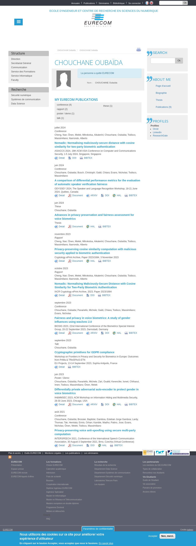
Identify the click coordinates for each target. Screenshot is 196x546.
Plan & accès (14, 453)
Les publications (72, 453)
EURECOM (16, 462)
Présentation (16, 465)
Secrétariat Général (21, 63)
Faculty (15, 80)
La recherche (100, 462)
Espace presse (17, 469)
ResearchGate (160, 135)
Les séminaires (91, 453)
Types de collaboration (152, 469)
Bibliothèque (119, 3)
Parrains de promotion (152, 488)
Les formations (53, 462)
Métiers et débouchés (55, 511)
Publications (89, 3)
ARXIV (93, 195)
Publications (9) (164, 107)
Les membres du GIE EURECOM (157, 465)
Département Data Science (105, 469)
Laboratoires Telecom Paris (106, 481)
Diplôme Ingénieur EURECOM (59, 488)
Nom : (90, 83)
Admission (50, 473)
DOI (74, 158)
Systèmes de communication (25, 99)
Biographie (161, 93)
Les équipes (99, 484)
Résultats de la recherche (105, 465)
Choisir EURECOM (54, 465)
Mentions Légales (53, 453)
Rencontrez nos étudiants (153, 473)
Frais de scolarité (53, 477)
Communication (19, 67)
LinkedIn (157, 132)
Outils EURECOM (32, 453)
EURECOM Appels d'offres (22, 477)
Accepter (152, 537)
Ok (185, 3)
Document (77, 195)
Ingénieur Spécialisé (55, 492)
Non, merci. (167, 537)
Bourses (49, 481)
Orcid (155, 129)
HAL (119, 195)
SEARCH (160, 53)
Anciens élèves (149, 492)
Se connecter (134, 3)
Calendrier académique (56, 469)
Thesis (159, 100)
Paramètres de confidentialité (98, 530)
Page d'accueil (163, 86)
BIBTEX (88, 158)
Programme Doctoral (55, 507)
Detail (62, 158)
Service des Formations (23, 71)
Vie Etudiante (149, 477)
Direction (15, 59)
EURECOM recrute (19, 473)
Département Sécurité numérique (108, 477)
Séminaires (104, 3)
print (138, 49)
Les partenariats (151, 462)
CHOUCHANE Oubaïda (66, 50)
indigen (190, 530)
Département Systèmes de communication (112, 473)
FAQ (48, 519)
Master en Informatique (56, 496)
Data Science (18, 103)
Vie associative (149, 484)
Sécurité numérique (21, 95)
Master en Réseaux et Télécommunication (64, 500)
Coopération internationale (57, 484)
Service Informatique (21, 75)
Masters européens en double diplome (62, 503)
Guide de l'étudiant (151, 480)
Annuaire (75, 3)
